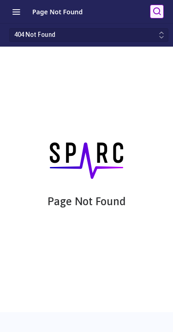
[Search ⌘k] (157, 11)
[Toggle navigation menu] (16, 11)
